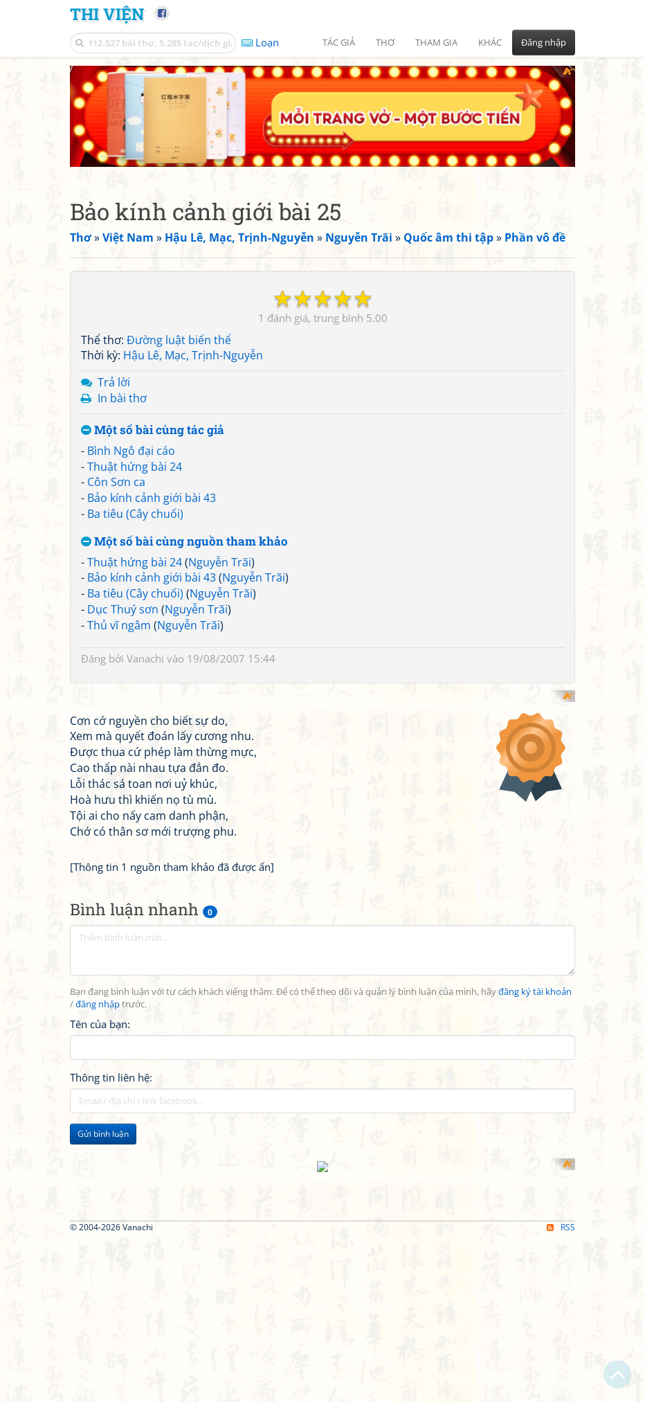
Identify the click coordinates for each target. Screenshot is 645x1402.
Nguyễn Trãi (219, 562)
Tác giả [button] (338, 42)
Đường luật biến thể (179, 340)
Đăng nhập (543, 42)
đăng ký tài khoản (535, 1170)
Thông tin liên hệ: (111, 1255)
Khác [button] (490, 42)
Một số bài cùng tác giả (152, 430)
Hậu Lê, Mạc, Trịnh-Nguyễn (193, 355)
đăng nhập (97, 1182)
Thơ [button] (385, 42)
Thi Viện (107, 13)
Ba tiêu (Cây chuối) (135, 513)
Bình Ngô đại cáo (131, 450)
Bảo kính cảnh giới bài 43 (151, 497)
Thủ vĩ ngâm (119, 625)
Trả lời (114, 382)
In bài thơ (122, 398)
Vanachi (145, 658)
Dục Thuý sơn (122, 609)
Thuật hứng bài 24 (134, 466)
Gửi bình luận (103, 1312)
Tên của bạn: (100, 1202)
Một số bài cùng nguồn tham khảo (184, 541)
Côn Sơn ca (116, 481)
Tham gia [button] (436, 42)
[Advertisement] (322, 787)
